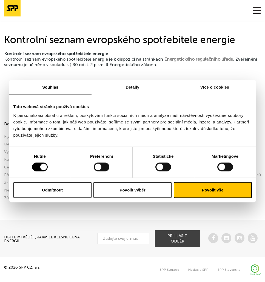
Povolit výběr (132, 189)
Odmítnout (52, 189)
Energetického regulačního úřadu (198, 59)
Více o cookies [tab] (214, 87)
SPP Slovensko (229, 270)
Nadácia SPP (198, 270)
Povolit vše (212, 189)
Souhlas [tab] (50, 87)
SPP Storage (169, 270)
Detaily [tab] (132, 87)
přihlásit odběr (177, 238)
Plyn (8, 136)
